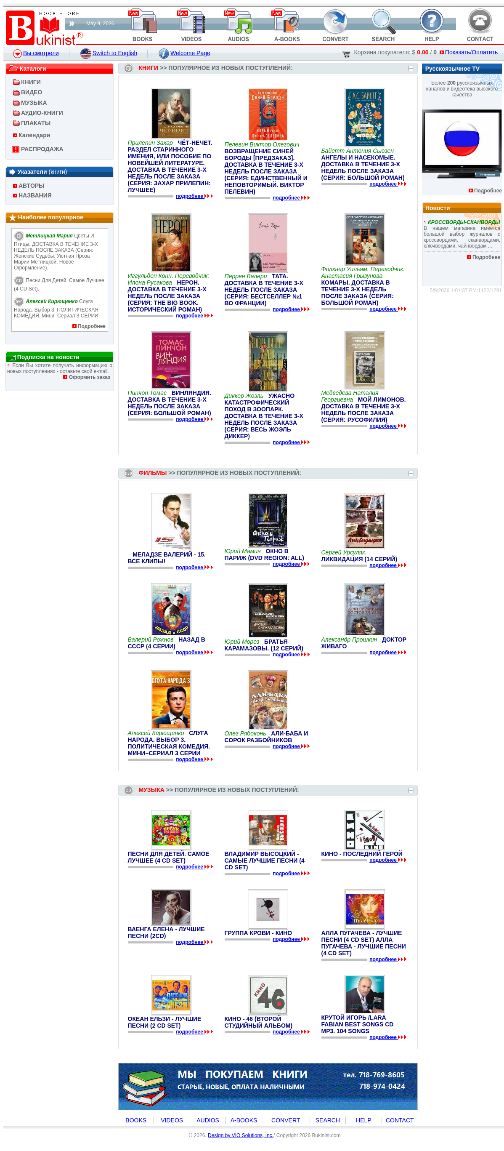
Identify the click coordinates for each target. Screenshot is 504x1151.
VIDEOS (172, 1120)
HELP (363, 1120)
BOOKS (135, 1120)
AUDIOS (207, 1120)
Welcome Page (184, 53)
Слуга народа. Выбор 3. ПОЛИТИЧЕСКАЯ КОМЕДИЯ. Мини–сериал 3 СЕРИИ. (57, 308)
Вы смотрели (36, 53)
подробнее (190, 196)
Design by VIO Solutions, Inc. (240, 1135)
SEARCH (328, 1120)
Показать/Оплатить (469, 52)
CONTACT (400, 1120)
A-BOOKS (244, 1120)
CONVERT (285, 1120)
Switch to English (109, 53)
